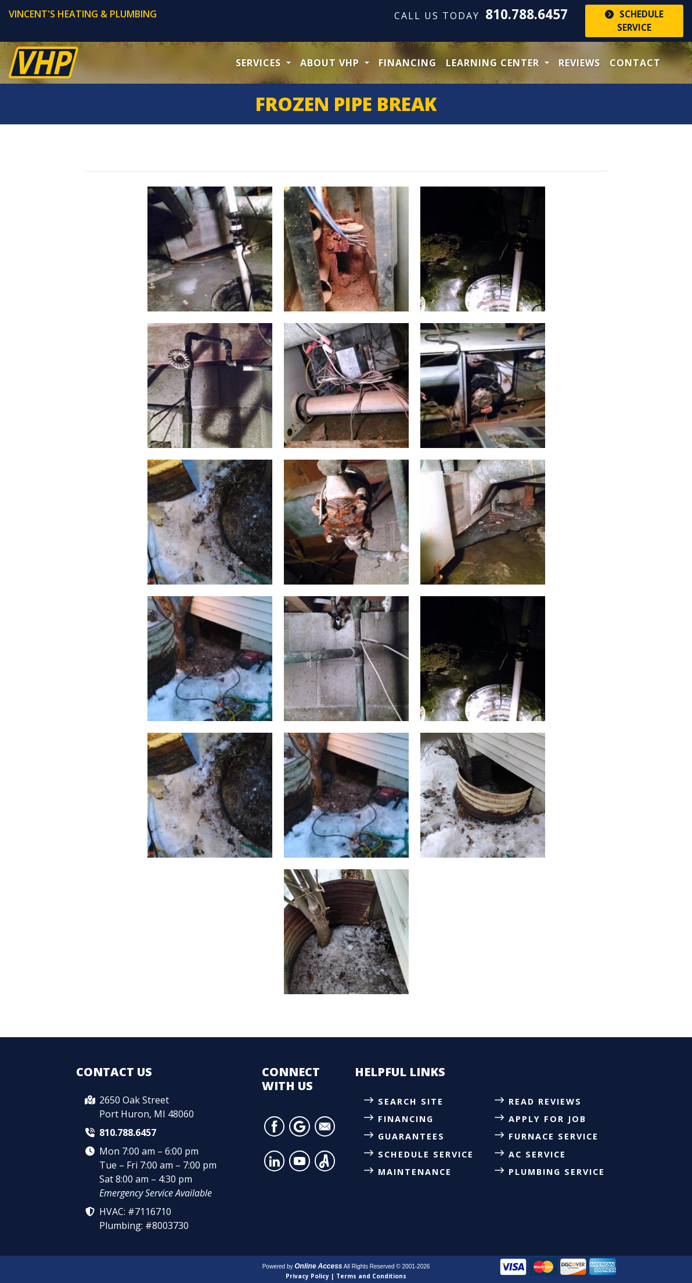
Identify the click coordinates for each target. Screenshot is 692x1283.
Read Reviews (545, 1101)
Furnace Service (554, 1136)
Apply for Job (547, 1118)
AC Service (537, 1154)
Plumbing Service (557, 1171)
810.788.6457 (526, 14)
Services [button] (260, 62)
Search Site (411, 1101)
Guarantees (411, 1136)
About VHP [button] (331, 62)
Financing (408, 62)
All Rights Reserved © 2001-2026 (387, 1266)
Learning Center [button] (494, 62)
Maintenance (415, 1171)
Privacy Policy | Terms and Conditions (346, 1276)
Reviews (579, 62)
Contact (635, 62)
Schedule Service (634, 20)
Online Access (318, 1266)
